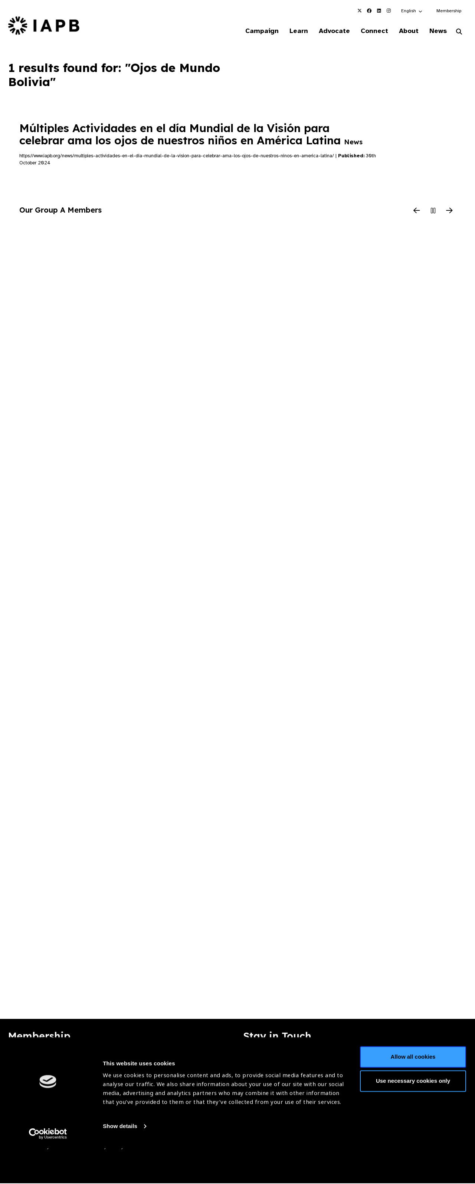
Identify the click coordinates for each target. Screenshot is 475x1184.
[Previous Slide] (416, 211)
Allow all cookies (413, 1092)
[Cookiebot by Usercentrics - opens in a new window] (48, 1169)
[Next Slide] (449, 211)
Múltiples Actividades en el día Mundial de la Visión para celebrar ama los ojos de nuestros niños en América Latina (191, 135)
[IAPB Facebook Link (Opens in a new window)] (369, 10)
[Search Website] (459, 33)
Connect (369, 31)
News (436, 31)
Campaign (251, 31)
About (405, 31)
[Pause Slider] (433, 211)
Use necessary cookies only (413, 1117)
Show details (120, 1162)
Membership (448, 10)
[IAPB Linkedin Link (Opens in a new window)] (379, 10)
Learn (289, 31)
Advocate (327, 31)
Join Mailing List (426, 1061)
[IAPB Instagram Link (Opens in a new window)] (388, 10)
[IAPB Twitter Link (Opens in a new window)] (359, 10)
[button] (412, 10)
